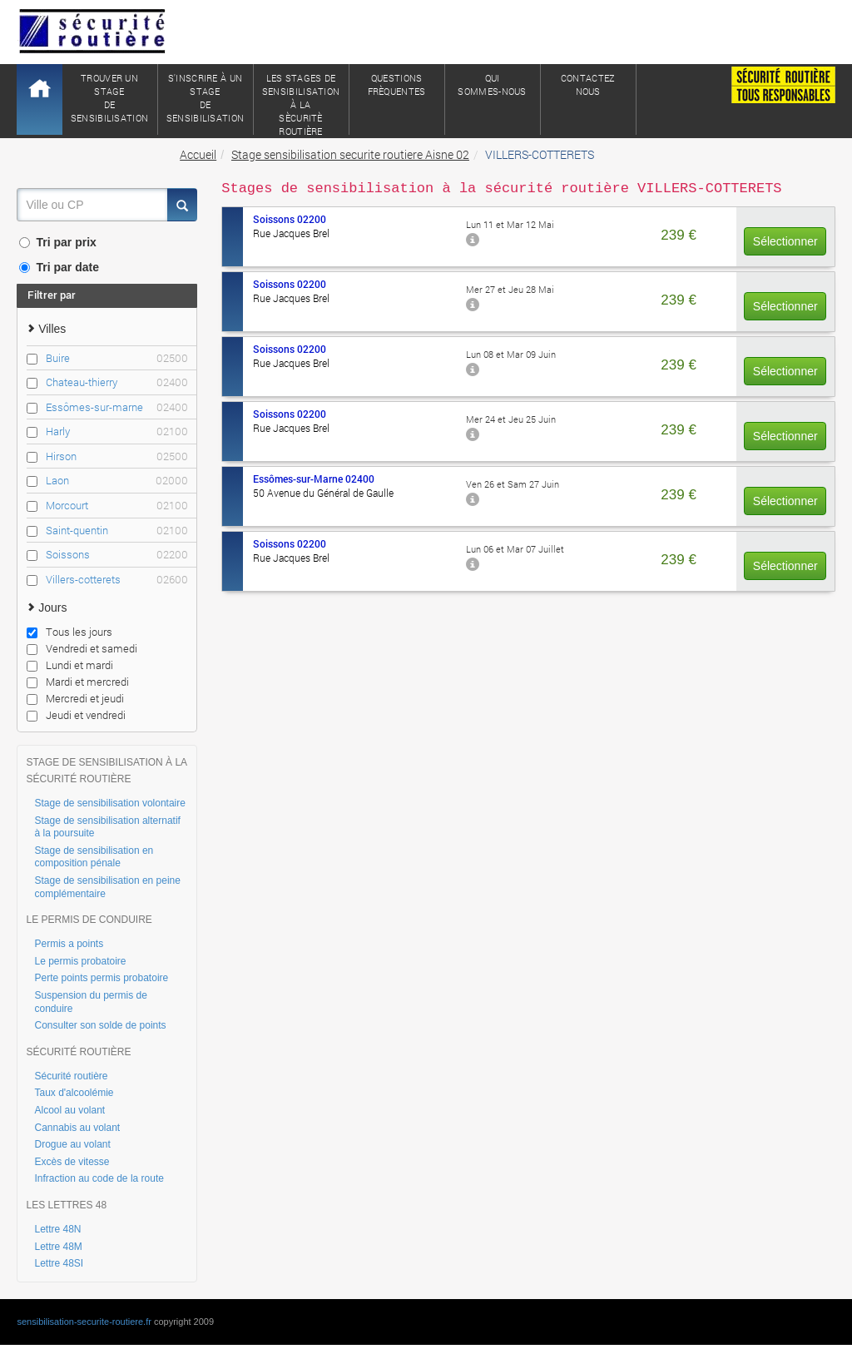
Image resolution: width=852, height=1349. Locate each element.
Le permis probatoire (80, 961)
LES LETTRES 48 (66, 1205)
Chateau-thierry (116, 382)
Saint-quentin (116, 530)
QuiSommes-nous (492, 84)
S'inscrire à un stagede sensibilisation (205, 98)
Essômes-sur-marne (116, 407)
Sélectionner (785, 241)
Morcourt (116, 505)
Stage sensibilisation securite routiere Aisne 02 (350, 154)
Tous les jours (69, 631)
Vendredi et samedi (82, 648)
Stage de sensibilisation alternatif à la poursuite (107, 827)
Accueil (198, 154)
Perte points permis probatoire (101, 978)
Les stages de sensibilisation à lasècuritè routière (301, 103)
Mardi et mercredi (78, 681)
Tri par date (58, 267)
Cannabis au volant (77, 1127)
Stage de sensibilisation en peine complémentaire (107, 887)
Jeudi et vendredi (76, 714)
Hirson (116, 456)
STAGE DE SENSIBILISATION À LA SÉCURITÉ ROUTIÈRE (106, 770)
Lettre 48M (58, 1246)
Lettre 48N (57, 1229)
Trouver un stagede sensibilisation (110, 98)
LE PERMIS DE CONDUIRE (88, 919)
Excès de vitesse (71, 1162)
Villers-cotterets (116, 580)
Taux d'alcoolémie (73, 1093)
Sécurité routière (70, 1076)
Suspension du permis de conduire (90, 1001)
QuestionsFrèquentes (397, 84)
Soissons (116, 555)
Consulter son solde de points (100, 1025)
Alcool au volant (69, 1110)
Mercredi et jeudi (75, 698)
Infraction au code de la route (98, 1178)
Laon (116, 481)
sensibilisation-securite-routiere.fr (84, 1322)
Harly (116, 431)
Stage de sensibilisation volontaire (109, 803)
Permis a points (68, 944)
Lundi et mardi (70, 664)
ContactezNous (588, 84)
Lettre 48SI (58, 1263)
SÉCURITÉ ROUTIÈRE (78, 1052)
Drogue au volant (72, 1144)
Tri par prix (57, 242)
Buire (116, 358)
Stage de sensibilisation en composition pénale (93, 857)
